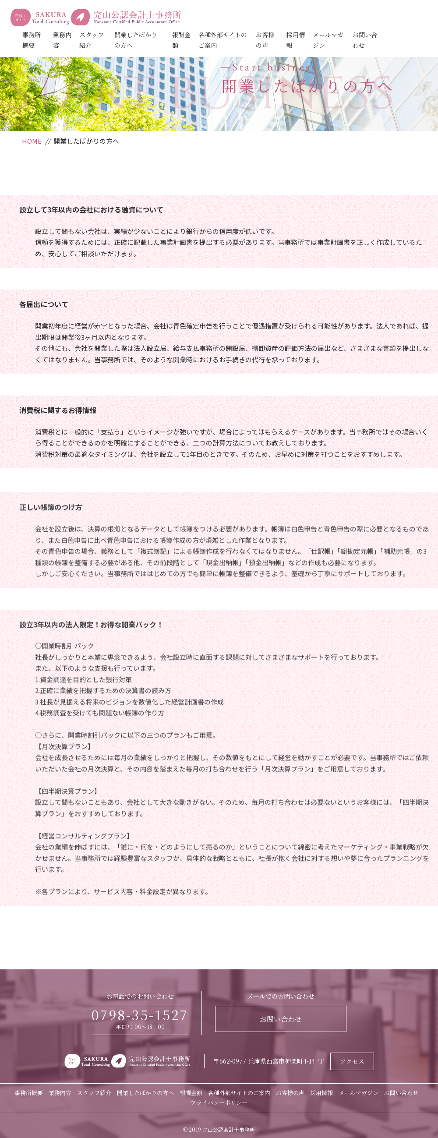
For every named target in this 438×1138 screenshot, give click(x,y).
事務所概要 (28, 1093)
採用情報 (321, 1093)
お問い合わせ (281, 1019)
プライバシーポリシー (219, 1102)
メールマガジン (358, 1093)
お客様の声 (290, 1093)
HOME (32, 140)
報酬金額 (191, 1093)
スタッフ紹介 (94, 1093)
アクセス (352, 1061)
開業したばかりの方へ (145, 1093)
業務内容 (60, 1093)
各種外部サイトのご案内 (239, 1093)
